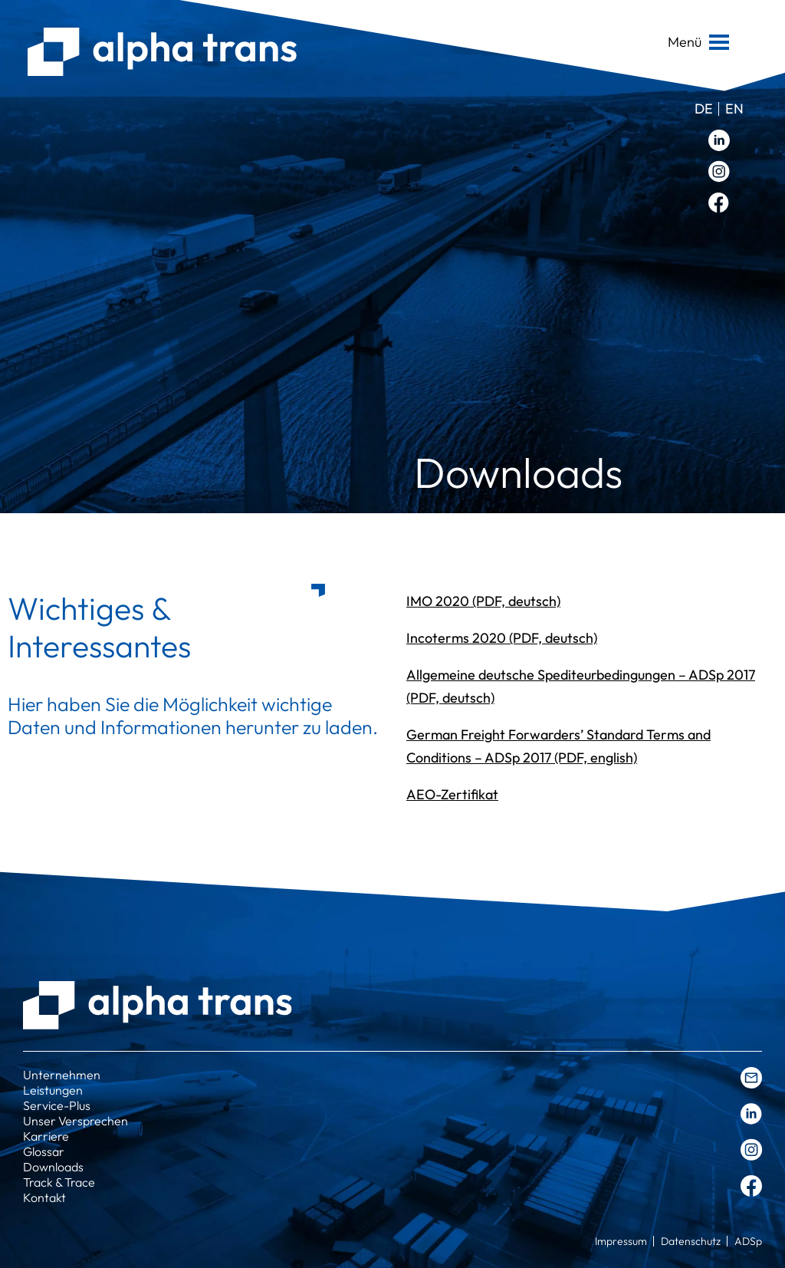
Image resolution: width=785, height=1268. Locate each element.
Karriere (46, 1136)
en (734, 108)
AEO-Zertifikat (452, 794)
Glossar (43, 1151)
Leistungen (53, 1090)
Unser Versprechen (75, 1120)
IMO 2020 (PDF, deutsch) (483, 601)
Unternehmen (61, 1074)
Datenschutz (691, 1241)
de (704, 108)
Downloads (53, 1166)
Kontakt (44, 1197)
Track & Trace (59, 1182)
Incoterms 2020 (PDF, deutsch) (501, 638)
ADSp (748, 1241)
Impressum (621, 1241)
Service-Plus (56, 1105)
